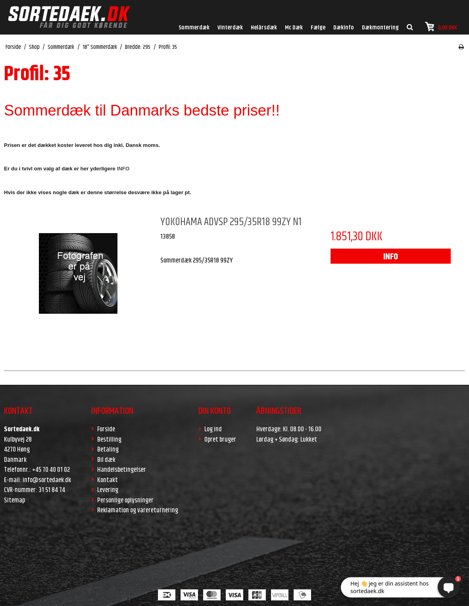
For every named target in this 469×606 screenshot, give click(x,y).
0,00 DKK (441, 26)
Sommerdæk (194, 27)
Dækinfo (343, 27)
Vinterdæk (230, 27)
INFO (390, 257)
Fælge (318, 27)
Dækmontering (380, 27)
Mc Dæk (294, 27)
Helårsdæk (264, 27)
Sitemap (14, 500)
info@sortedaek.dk (47, 480)
